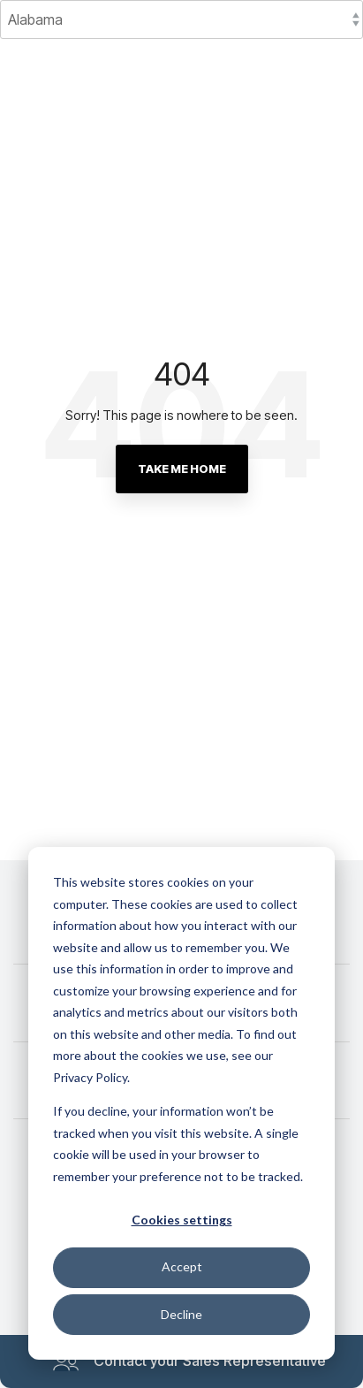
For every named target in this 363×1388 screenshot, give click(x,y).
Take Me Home (182, 468)
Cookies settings (182, 1219)
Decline (181, 1314)
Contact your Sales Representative (189, 1361)
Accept (182, 1266)
